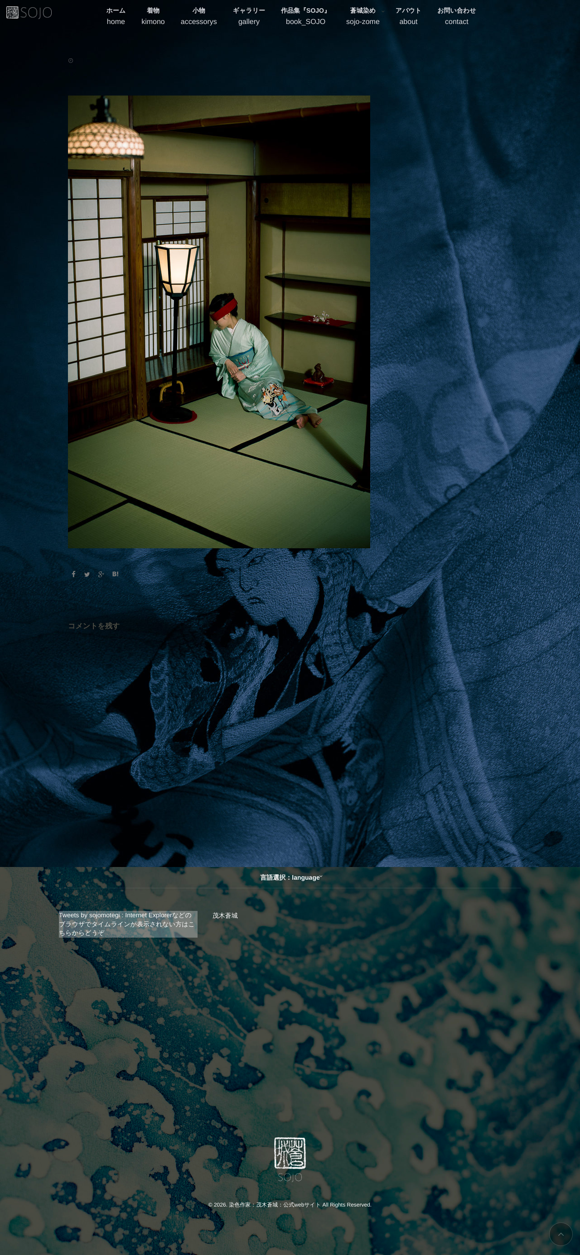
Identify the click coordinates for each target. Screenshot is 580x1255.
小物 (199, 17)
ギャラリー (249, 17)
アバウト (408, 17)
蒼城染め (363, 17)
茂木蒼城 (225, 915)
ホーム (116, 17)
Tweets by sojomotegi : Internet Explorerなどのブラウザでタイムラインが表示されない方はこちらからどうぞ (127, 923)
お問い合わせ (456, 17)
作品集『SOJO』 (305, 17)
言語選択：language (289, 877)
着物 (153, 17)
